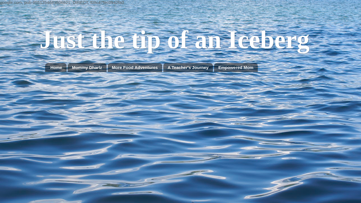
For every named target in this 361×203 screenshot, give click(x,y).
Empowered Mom (235, 67)
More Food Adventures (135, 67)
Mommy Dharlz (87, 67)
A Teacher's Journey (188, 67)
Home (56, 67)
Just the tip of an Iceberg (174, 39)
